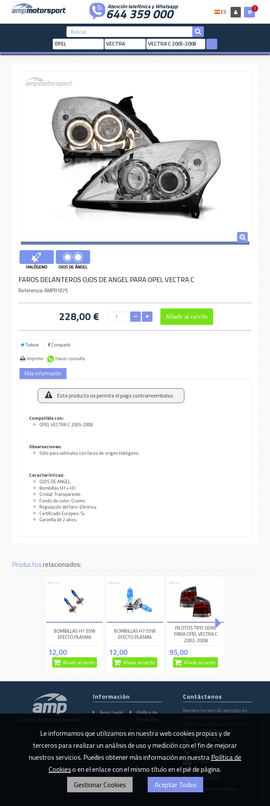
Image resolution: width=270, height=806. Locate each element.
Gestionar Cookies (100, 784)
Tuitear (30, 344)
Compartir (59, 344)
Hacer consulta (70, 358)
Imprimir (35, 358)
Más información (43, 373)
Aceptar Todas (175, 784)
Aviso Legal (111, 712)
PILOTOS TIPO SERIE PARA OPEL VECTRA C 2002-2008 (195, 634)
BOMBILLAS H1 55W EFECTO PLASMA (74, 633)
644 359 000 (139, 13)
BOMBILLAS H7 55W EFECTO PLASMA (135, 633)
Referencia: (31, 290)
